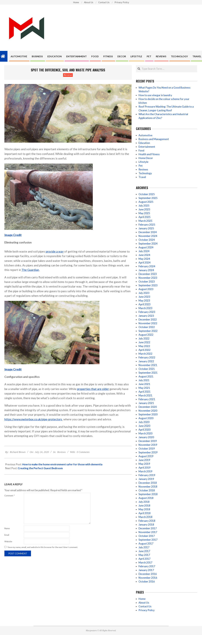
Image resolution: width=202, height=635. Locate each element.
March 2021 (145, 395)
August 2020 (146, 418)
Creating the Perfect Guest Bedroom (40, 468)
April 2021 (145, 391)
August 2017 (146, 543)
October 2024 (147, 239)
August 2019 (146, 456)
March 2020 (145, 433)
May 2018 (144, 509)
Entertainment (147, 146)
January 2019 (146, 479)
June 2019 (144, 460)
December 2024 (148, 232)
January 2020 (146, 437)
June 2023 (144, 296)
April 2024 (145, 262)
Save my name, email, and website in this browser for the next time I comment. (43, 547)
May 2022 (144, 346)
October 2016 (147, 581)
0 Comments (83, 452)
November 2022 (148, 323)
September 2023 (148, 285)
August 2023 (146, 289)
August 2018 (146, 498)
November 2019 (148, 444)
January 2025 (146, 228)
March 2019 (145, 471)
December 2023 (148, 274)
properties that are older (93, 389)
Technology (145, 173)
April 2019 (145, 467)
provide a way (55, 251)
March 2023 (145, 308)
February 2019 (147, 475)
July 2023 (144, 292)
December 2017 (148, 528)
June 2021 (144, 384)
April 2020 (145, 429)
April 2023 (145, 304)
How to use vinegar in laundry (155, 95)
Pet (141, 165)
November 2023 (148, 277)
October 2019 (147, 448)
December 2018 (148, 482)
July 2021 (144, 380)
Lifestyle (143, 161)
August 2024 (146, 247)
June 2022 (144, 342)
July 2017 (144, 547)
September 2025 (148, 198)
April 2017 (145, 558)
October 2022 (147, 327)
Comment (9, 495)
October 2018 (147, 490)
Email (6, 535)
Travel (142, 177)
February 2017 (147, 566)
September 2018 (148, 494)
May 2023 (144, 300)
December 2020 (148, 406)
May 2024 (144, 258)
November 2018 (148, 486)
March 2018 (145, 517)
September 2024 (148, 243)
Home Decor (146, 158)
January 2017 (146, 570)
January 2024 (146, 270)
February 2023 (147, 311)
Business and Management (154, 139)
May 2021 (144, 387)
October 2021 (147, 368)
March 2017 (145, 562)
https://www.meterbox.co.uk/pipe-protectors (33, 419)
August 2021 (146, 376)
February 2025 (147, 224)
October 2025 (147, 194)
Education (144, 142)
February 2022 (147, 357)
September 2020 (148, 414)
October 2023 (147, 281)
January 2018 (146, 524)
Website (8, 541)
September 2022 (148, 330)
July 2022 (144, 338)
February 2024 (147, 266)
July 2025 (144, 205)
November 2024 (148, 236)
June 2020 (144, 425)
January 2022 (146, 361)
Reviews (68, 75)
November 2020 (148, 410)
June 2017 (144, 551)
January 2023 (146, 315)
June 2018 (144, 505)
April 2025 (145, 217)
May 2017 (144, 554)
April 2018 (145, 513)
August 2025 (146, 201)
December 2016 (148, 573)
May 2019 (144, 463)
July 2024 (144, 251)
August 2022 (146, 334)
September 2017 (148, 539)
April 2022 (145, 349)
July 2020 (144, 422)
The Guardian (30, 270)
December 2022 (148, 319)
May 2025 (144, 213)
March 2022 (145, 353)
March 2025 (145, 220)
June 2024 (144, 255)
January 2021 (146, 403)
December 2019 (148, 441)
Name (7, 528)
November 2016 (148, 577)
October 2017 (147, 535)
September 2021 (148, 372)
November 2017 (148, 532)
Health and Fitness (149, 154)
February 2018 (147, 520)
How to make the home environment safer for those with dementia (62, 464)
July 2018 (144, 501)
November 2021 (148, 365)
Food (141, 150)
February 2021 (147, 399)
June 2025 (144, 209)
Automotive (145, 135)
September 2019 (148, 452)
